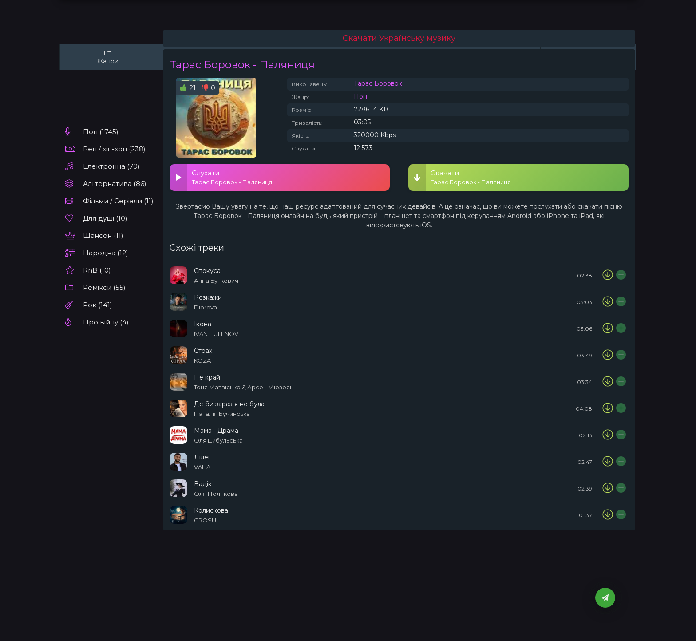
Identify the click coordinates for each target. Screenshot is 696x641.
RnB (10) (97, 270)
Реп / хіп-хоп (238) (114, 149)
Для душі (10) (105, 218)
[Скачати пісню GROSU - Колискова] (607, 515)
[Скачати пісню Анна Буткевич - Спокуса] (607, 275)
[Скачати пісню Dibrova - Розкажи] (607, 302)
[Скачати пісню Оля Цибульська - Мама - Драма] (607, 435)
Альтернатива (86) (114, 183)
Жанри (108, 57)
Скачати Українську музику (399, 38)
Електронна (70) (111, 166)
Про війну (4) (106, 322)
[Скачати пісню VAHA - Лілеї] (607, 461)
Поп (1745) (101, 131)
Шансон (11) (103, 235)
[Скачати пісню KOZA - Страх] (607, 355)
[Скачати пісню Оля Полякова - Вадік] (607, 488)
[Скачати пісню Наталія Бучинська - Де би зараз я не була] (607, 408)
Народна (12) (105, 253)
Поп (360, 96)
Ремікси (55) (104, 287)
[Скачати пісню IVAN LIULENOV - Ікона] (607, 328)
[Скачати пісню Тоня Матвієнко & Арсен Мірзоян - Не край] (607, 381)
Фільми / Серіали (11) (118, 201)
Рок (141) (97, 305)
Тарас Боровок (378, 83)
